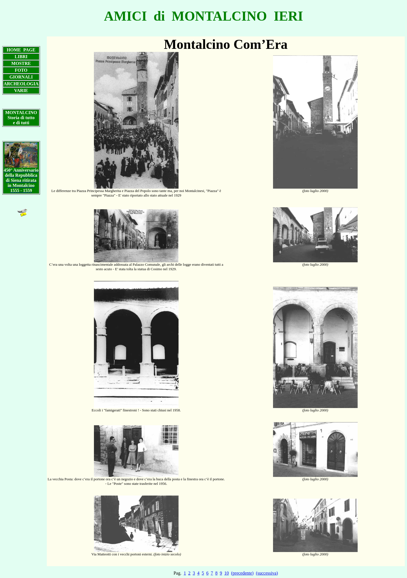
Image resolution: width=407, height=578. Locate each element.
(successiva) (267, 573)
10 (226, 573)
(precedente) (242, 573)
